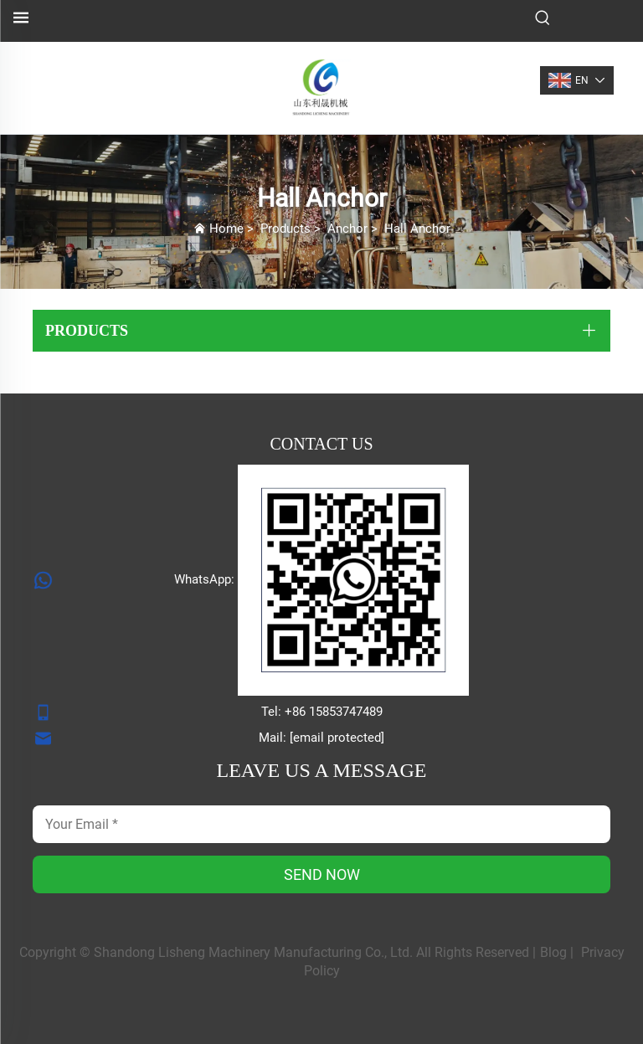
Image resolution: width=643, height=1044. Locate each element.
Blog (553, 952)
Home (226, 228)
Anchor (347, 228)
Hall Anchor (417, 228)
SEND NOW (322, 874)
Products (285, 228)
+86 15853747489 (334, 711)
